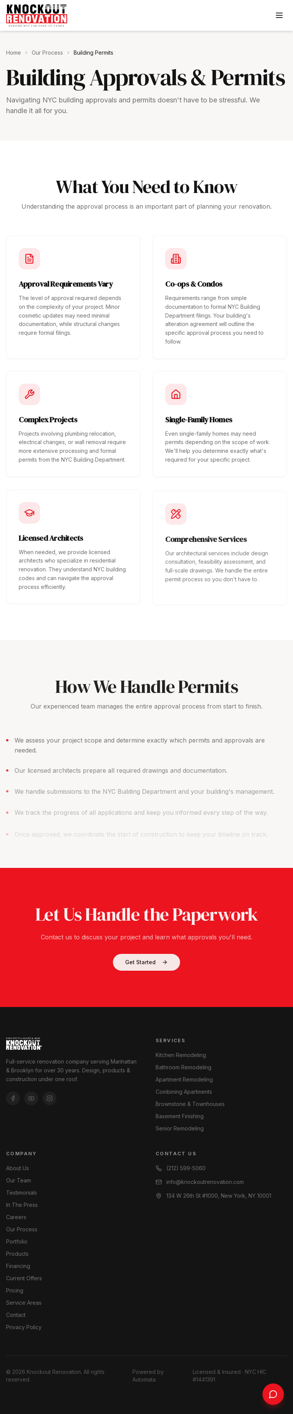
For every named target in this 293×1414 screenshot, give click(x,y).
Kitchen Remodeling (181, 1055)
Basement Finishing (180, 1116)
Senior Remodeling (180, 1128)
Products (17, 1253)
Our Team (18, 1180)
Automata (144, 1379)
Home (13, 52)
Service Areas (24, 1302)
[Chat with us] (273, 1394)
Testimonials (21, 1192)
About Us (17, 1168)
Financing (18, 1266)
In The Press (22, 1205)
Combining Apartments (184, 1091)
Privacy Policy (24, 1327)
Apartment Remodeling (184, 1079)
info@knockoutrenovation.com (200, 1182)
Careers (16, 1217)
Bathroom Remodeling (183, 1067)
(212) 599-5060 (181, 1168)
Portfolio (16, 1241)
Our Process (47, 52)
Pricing (14, 1290)
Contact (16, 1315)
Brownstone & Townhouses (190, 1104)
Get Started (146, 965)
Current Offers (24, 1278)
